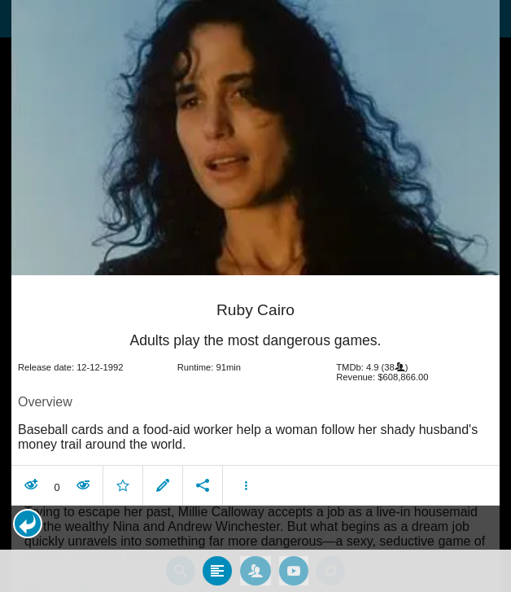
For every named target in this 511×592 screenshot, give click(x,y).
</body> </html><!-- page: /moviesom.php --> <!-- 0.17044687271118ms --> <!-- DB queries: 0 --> (255, 296)
